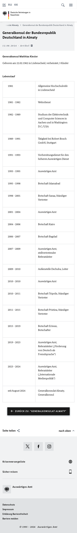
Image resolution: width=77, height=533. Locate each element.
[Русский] (10, 4)
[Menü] (71, 5)
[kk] (16, 4)
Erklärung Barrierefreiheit (15, 514)
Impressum (8, 509)
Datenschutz (8, 504)
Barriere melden (10, 518)
